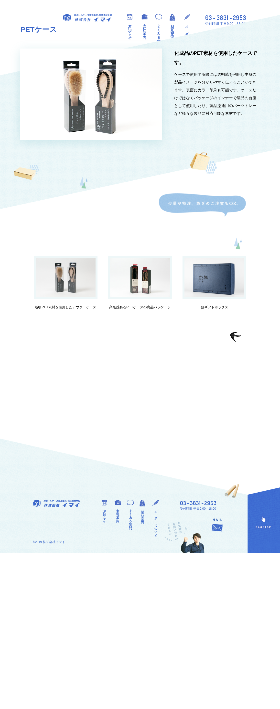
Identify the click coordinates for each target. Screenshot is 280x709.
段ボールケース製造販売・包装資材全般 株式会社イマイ (87, 18)
